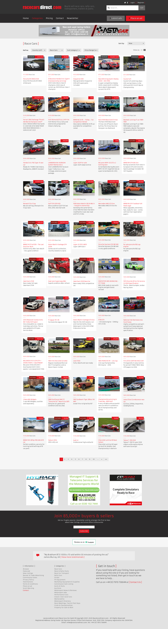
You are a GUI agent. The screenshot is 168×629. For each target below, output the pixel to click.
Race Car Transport (61, 573)
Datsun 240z (52, 440)
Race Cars (58, 569)
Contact (60, 18)
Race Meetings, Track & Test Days (67, 603)
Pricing (49, 18)
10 (94, 459)
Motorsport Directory (62, 601)
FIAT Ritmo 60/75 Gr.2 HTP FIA (58, 120)
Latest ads (116, 18)
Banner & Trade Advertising (33, 575)
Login (132, 3)
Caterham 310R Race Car (81, 281)
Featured (26, 571)
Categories (37, 18)
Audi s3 (75, 440)
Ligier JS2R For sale (80, 163)
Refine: (25, 50)
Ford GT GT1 (127, 79)
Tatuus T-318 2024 (129, 440)
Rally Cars (58, 575)
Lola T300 (76, 361)
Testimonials (28, 582)
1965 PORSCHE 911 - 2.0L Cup (108, 361)
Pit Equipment (59, 580)
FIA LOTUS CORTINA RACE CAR (133, 361)
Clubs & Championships (63, 605)
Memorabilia (59, 599)
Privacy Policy (28, 580)
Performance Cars (61, 595)
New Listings (28, 573)
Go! (141, 8)
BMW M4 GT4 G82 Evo (130, 163)
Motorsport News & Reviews (65, 590)
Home (26, 18)
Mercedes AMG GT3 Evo (106, 204)
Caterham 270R (28, 281)
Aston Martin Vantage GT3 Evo (83, 320)
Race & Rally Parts (61, 571)
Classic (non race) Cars (63, 597)
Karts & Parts (59, 586)
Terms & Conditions (30, 584)
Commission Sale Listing (63, 584)
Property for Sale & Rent (63, 607)
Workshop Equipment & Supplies (67, 582)
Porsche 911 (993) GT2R (31, 79)
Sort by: (121, 43)
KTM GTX (101, 320)
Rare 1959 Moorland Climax (108, 120)
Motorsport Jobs (60, 592)
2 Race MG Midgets (29, 399)
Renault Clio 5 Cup (29, 204)
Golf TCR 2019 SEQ (54, 204)
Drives (56, 577)
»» (106, 459)
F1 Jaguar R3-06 (53, 320)
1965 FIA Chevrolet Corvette (57, 361)
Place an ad (135, 18)
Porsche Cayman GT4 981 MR (108, 244)
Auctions (57, 588)
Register (141, 3)
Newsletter (72, 18)
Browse (26, 569)
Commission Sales (30, 577)
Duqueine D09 (78, 79)
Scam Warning (28, 588)
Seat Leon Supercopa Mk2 (57, 281)
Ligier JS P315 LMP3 (80, 244)
